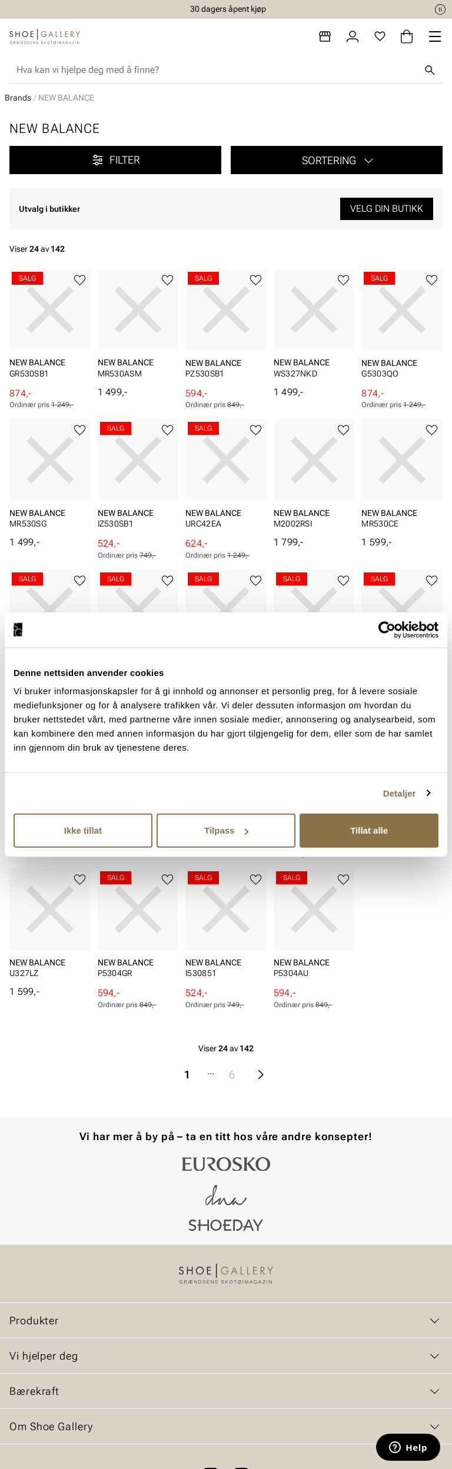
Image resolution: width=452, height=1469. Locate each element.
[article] (50, 328)
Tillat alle (369, 830)
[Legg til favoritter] (80, 280)
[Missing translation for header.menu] (435, 36)
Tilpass (226, 830)
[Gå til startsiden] (44, 36)
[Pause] (440, 9)
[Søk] (430, 70)
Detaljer (399, 793)
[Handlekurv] (406, 36)
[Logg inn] (352, 36)
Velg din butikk (386, 208)
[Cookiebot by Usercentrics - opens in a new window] (386, 629)
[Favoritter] (380, 36)
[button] (337, 160)
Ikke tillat (83, 830)
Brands (18, 97)
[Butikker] (324, 36)
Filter (115, 160)
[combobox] (216, 70)
